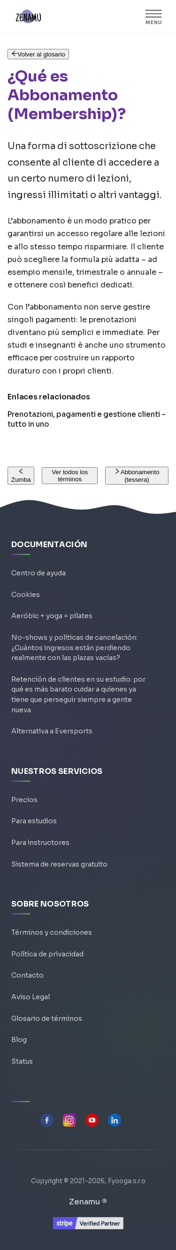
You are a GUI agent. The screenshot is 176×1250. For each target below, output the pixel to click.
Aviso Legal (30, 997)
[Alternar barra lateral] (153, 16)
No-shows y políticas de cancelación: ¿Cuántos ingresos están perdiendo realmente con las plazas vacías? (74, 647)
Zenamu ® (88, 1202)
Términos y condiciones (51, 932)
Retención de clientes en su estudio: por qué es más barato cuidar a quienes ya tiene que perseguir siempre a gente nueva (78, 694)
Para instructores (40, 842)
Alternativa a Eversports (51, 731)
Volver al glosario (38, 54)
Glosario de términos (46, 1018)
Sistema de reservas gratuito (59, 864)
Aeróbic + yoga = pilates (51, 616)
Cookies (25, 594)
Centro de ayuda (38, 573)
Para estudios (34, 821)
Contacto (27, 975)
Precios (24, 800)
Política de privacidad (47, 954)
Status (22, 1061)
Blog (19, 1039)
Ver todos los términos (70, 476)
